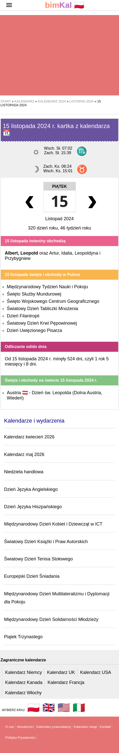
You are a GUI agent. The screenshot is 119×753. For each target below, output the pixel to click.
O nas (9, 727)
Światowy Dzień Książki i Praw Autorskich (46, 541)
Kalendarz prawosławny (53, 727)
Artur (54, 253)
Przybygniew (18, 258)
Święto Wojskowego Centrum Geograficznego (53, 301)
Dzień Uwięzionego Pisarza (34, 330)
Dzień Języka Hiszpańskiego (33, 506)
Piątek (59, 186)
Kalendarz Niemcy (23, 672)
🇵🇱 (64, 5)
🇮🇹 (79, 707)
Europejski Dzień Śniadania (32, 576)
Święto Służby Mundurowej (34, 294)
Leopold (29, 253)
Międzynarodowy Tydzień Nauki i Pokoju (47, 286)
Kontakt (105, 727)
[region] (59, 55)
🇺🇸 (63, 707)
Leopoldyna (86, 253)
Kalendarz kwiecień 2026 (29, 436)
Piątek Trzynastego (23, 636)
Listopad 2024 (59, 218)
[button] (9, 5)
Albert (11, 253)
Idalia (66, 253)
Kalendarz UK (61, 672)
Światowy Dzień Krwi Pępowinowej (42, 323)
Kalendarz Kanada (23, 682)
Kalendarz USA (95, 672)
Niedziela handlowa (23, 471)
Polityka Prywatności (20, 737)
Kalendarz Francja (66, 682)
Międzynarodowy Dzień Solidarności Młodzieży (51, 619)
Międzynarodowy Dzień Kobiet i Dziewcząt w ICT (53, 524)
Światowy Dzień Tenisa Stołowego (38, 558)
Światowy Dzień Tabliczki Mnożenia (42, 308)
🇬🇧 (48, 707)
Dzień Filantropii (23, 315)
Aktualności (25, 727)
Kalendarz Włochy (23, 692)
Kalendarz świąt (85, 727)
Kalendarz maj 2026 (24, 454)
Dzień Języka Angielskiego (31, 489)
